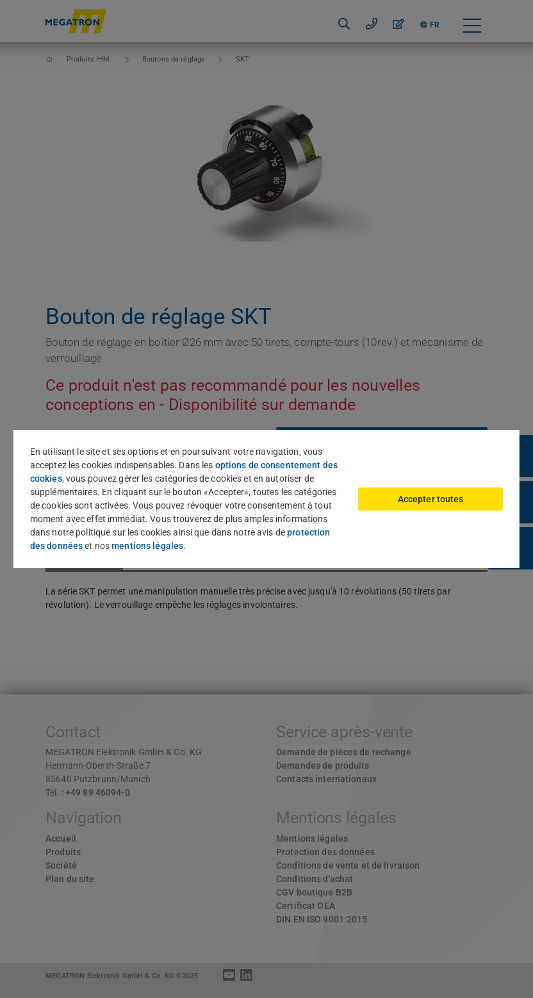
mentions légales (147, 546)
